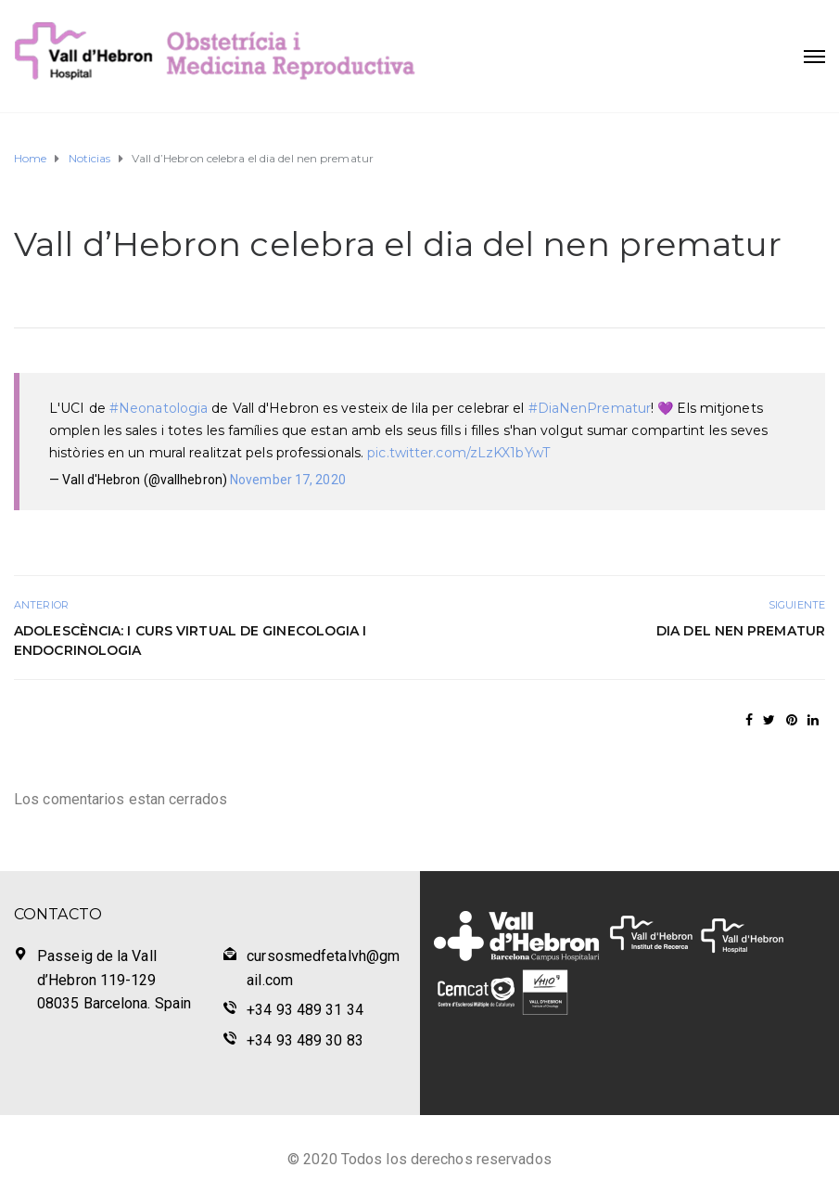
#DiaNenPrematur (590, 408)
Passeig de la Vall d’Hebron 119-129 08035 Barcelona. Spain (114, 979)
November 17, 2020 (288, 479)
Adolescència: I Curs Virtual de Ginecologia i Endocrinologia (190, 640)
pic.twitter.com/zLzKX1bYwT (458, 452)
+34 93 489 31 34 (305, 1010)
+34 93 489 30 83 (305, 1040)
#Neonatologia (158, 408)
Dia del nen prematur (740, 630)
